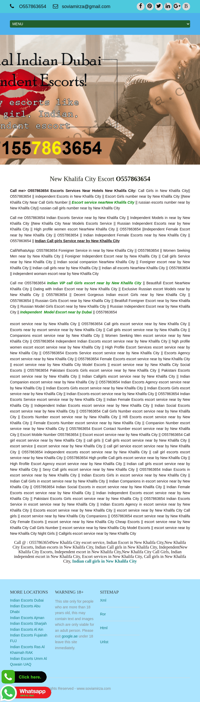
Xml (103, 600)
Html (104, 628)
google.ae (70, 636)
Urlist (104, 642)
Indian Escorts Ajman (27, 618)
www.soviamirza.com (94, 688)
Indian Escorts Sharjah (28, 623)
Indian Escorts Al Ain (26, 629)
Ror (103, 614)
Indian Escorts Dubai (26, 600)
